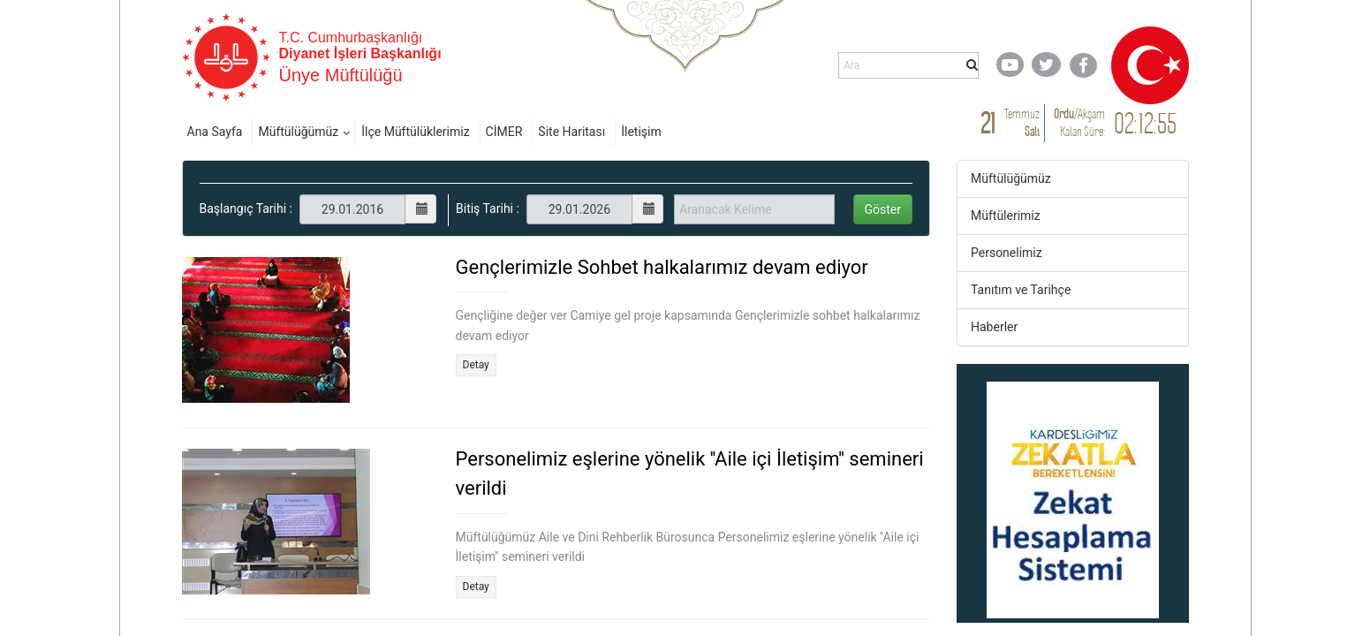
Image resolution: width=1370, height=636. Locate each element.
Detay (476, 365)
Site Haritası (571, 132)
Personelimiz (1006, 253)
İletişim (641, 132)
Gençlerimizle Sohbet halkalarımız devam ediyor (662, 267)
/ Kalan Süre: (1079, 122)
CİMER (504, 132)
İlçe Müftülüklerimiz (415, 132)
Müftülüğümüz (298, 132)
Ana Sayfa (215, 132)
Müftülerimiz (1006, 215)
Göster (883, 209)
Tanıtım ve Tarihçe (1021, 290)
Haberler (994, 327)
